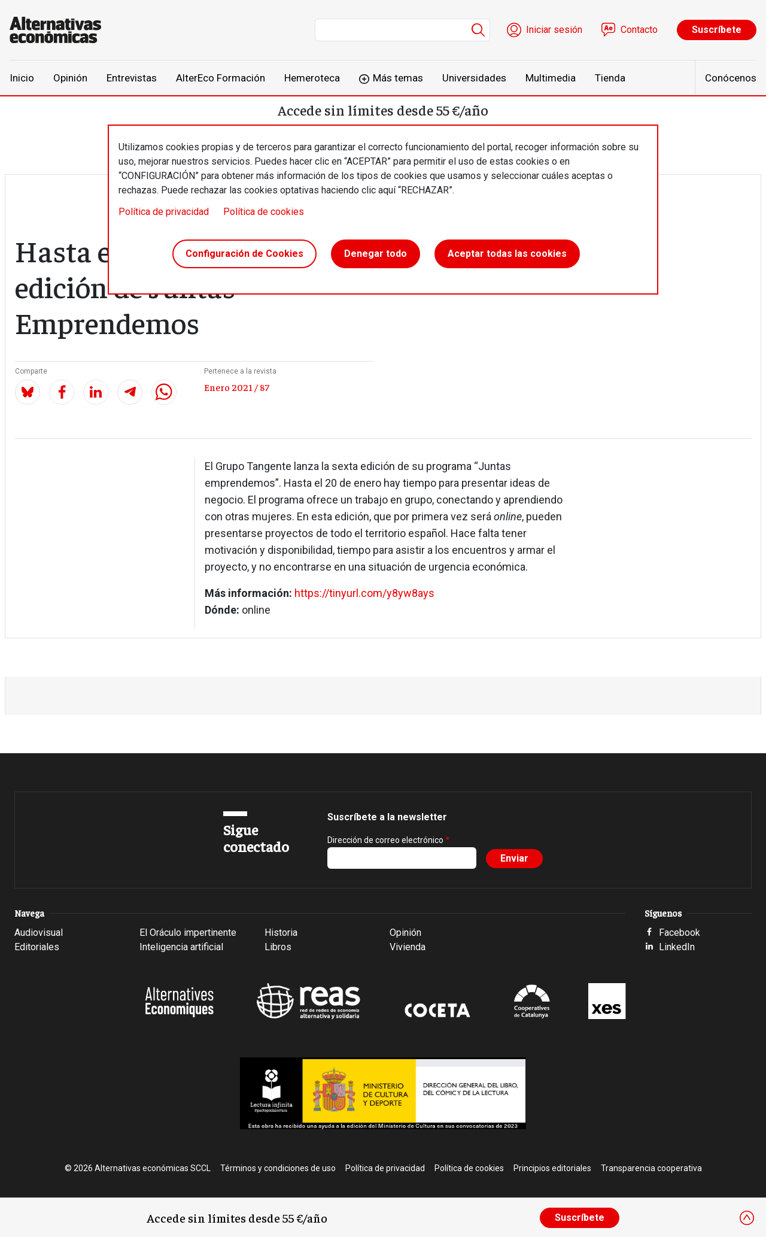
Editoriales (36, 947)
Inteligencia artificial (181, 947)
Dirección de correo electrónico (385, 840)
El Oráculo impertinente (187, 932)
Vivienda (407, 947)
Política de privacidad (163, 211)
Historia (281, 932)
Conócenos (730, 78)
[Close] (746, 1217)
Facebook (679, 932)
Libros (278, 947)
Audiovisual (38, 932)
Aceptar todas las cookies (507, 253)
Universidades (474, 78)
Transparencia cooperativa (651, 1168)
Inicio (22, 78)
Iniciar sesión (554, 29)
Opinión (70, 78)
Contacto (639, 29)
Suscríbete (716, 29)
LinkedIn (677, 947)
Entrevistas (132, 78)
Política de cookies (263, 211)
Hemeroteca (312, 78)
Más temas (398, 78)
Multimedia (550, 78)
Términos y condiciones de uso (278, 1168)
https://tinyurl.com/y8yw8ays (364, 593)
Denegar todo (375, 253)
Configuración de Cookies (244, 253)
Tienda (610, 78)
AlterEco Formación (220, 78)
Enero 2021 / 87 (236, 387)
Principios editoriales (552, 1168)
